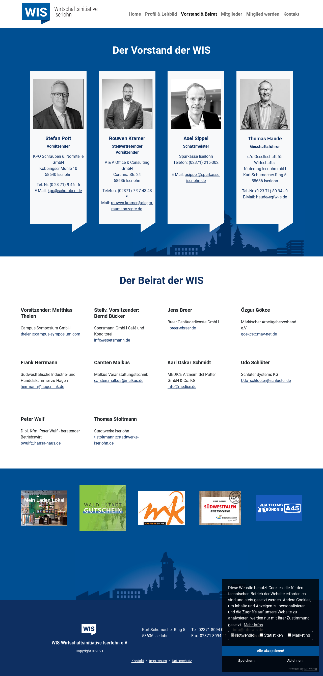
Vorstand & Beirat (199, 14)
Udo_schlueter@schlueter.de (266, 380)
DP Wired (310, 669)
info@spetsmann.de (112, 340)
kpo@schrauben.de (65, 190)
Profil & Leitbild (161, 14)
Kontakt (291, 14)
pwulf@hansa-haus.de (41, 443)
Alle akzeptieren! (270, 651)
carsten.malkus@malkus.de (118, 380)
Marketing (299, 635)
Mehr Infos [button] (253, 624)
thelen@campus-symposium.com (50, 334)
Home (135, 14)
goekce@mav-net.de (259, 334)
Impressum (158, 661)
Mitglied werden (262, 14)
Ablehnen (295, 661)
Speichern (246, 661)
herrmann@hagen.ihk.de (42, 386)
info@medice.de (182, 386)
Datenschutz (182, 661)
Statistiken (271, 635)
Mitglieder (231, 14)
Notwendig (242, 635)
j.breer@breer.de (182, 328)
